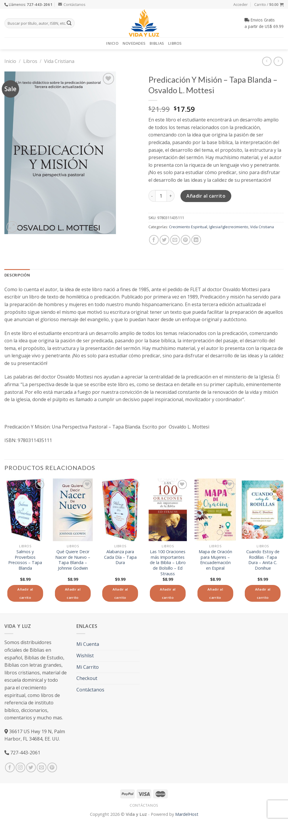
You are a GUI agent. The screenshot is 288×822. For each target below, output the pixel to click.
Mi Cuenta (87, 644)
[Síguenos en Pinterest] (52, 767)
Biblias (157, 43)
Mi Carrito (87, 667)
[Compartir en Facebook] (154, 240)
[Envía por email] (175, 240)
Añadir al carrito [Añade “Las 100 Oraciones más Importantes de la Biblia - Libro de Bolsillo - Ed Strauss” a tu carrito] (167, 593)
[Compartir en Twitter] (164, 240)
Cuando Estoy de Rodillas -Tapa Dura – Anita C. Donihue (262, 560)
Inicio (112, 43)
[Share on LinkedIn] (196, 240)
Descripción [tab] (17, 275)
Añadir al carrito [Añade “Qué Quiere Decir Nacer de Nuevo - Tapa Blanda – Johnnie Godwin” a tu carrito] (73, 593)
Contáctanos (72, 4)
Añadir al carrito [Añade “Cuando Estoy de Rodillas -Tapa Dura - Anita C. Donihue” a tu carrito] (263, 593)
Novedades (134, 43)
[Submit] (69, 23)
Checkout (86, 678)
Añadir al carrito (205, 196)
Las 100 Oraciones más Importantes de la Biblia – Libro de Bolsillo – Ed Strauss (168, 562)
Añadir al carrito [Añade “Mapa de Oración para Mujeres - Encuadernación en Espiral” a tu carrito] (215, 593)
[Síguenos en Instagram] (20, 767)
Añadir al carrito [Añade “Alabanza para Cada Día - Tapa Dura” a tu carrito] (120, 593)
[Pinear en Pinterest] (185, 240)
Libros (175, 43)
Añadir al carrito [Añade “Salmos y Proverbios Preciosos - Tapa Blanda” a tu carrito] (25, 593)
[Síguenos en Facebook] (10, 767)
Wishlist (85, 655)
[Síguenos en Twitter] (31, 767)
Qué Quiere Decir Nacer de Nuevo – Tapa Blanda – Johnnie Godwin (72, 560)
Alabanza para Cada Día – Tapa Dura (120, 557)
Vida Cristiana (59, 61)
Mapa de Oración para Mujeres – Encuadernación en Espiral (215, 560)
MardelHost (186, 814)
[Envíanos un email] (41, 767)
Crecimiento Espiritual (188, 226)
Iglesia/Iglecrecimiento (228, 226)
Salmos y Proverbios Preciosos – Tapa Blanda (25, 560)
